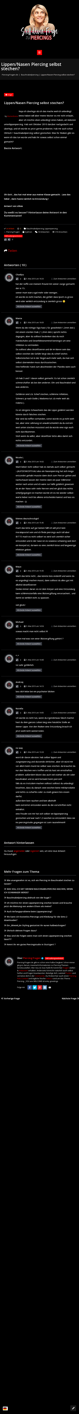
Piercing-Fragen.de (10, 74)
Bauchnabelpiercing (29, 74)
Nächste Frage (70, 998)
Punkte (69, 973)
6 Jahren (28, 232)
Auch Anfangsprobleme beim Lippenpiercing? (28, 911)
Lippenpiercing (51, 228)
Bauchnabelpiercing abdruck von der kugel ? (27, 897)
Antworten (42, 232)
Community (40, 976)
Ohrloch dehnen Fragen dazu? (20, 930)
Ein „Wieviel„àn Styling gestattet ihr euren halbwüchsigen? (35, 925)
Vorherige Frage (10, 998)
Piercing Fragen (12, 232)
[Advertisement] (40, 171)
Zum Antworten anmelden (63, 278)
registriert (34, 851)
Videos (49, 978)
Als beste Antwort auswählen (29, 306)
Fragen (66, 967)
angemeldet (19, 851)
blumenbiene (12, 116)
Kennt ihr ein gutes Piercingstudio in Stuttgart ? (30, 944)
